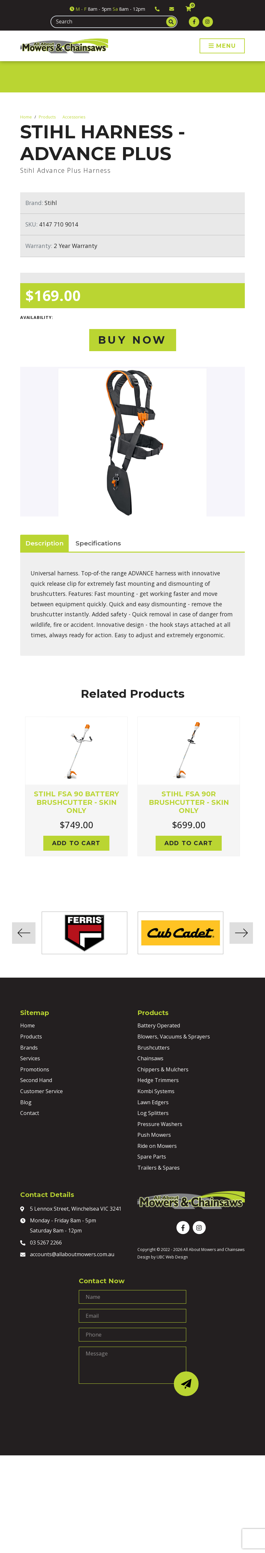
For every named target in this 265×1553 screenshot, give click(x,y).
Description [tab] (44, 543)
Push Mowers (154, 1134)
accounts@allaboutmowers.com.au (67, 1255)
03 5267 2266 (41, 1243)
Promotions (34, 1069)
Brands (29, 1047)
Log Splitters (153, 1113)
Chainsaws (150, 1058)
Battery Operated (158, 1025)
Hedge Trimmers (158, 1080)
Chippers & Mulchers (162, 1069)
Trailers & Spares (158, 1167)
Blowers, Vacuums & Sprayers (173, 1036)
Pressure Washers (159, 1124)
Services (30, 1058)
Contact (29, 1113)
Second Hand (36, 1080)
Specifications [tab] (98, 543)
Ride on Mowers (157, 1145)
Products (47, 117)
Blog (26, 1102)
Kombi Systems (155, 1091)
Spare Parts (151, 1156)
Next (249, 794)
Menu (222, 45)
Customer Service (41, 1091)
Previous (15, 794)
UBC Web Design (172, 1257)
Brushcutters (153, 1047)
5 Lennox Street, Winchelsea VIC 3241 (70, 1209)
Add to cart (76, 843)
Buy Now (132, 340)
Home (26, 117)
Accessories (74, 117)
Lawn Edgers (153, 1102)
